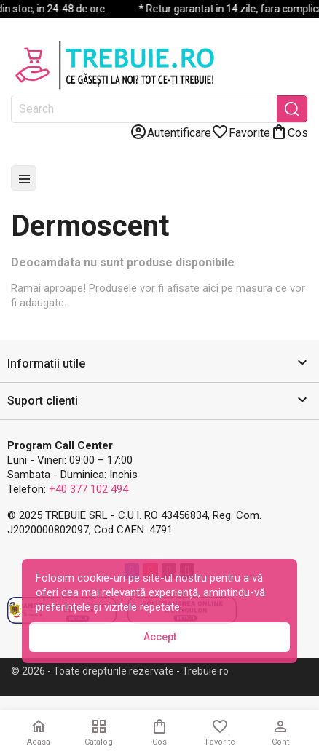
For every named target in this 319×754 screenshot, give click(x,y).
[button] (159, 364)
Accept (159, 637)
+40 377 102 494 (88, 489)
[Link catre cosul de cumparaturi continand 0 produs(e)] (289, 131)
